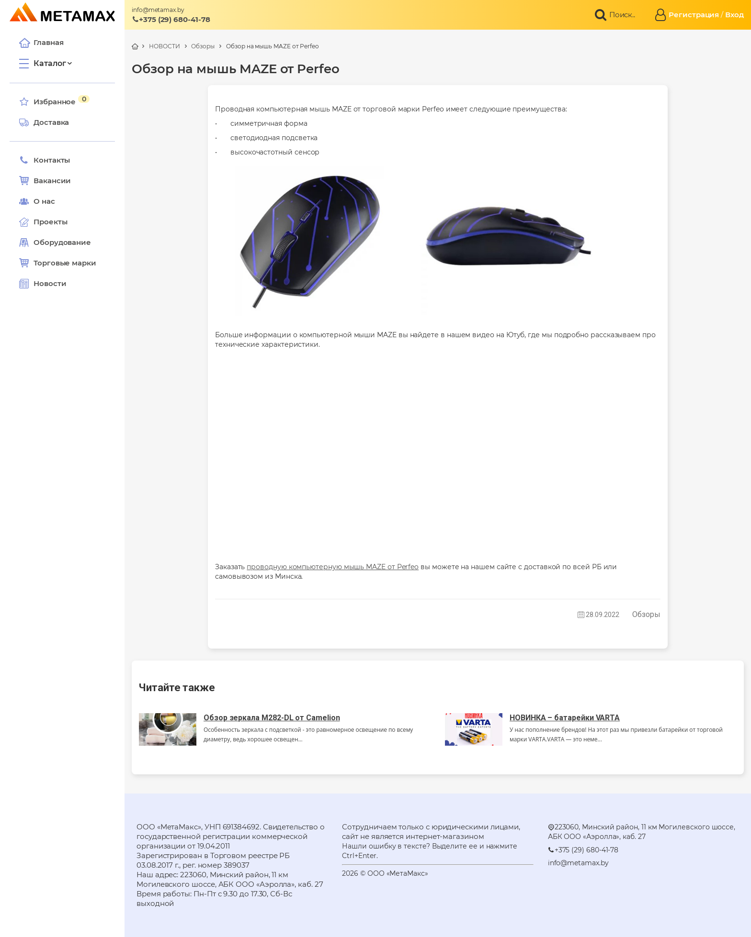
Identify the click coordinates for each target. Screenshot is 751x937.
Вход (734, 14)
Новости (42, 283)
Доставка (44, 122)
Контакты (44, 160)
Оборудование (62, 242)
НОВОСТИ (164, 46)
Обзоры (203, 46)
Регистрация (694, 14)
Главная (41, 42)
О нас (37, 201)
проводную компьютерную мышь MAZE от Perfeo (333, 566)
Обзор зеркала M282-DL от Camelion (272, 717)
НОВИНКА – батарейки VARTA (565, 717)
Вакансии (45, 181)
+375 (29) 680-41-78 (171, 19)
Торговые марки (57, 263)
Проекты (50, 221)
